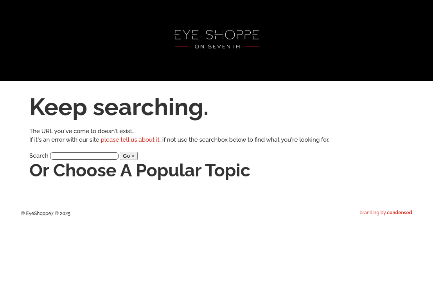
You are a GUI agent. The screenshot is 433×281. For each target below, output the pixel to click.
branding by (385, 212)
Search (39, 155)
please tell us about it (130, 139)
